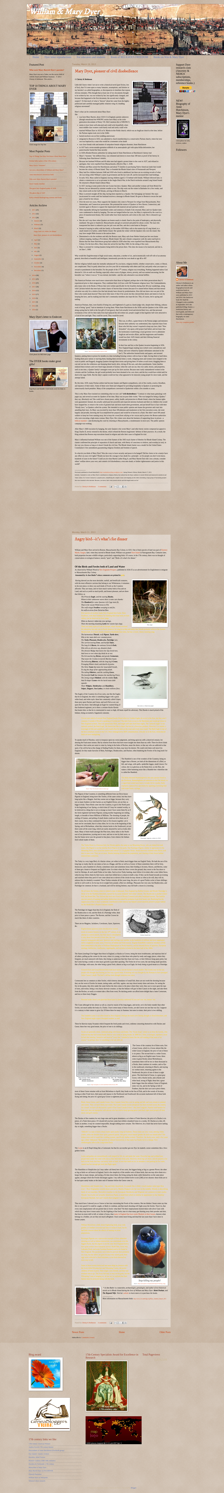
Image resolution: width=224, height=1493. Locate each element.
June (36, 248)
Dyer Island (135, 553)
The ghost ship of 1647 (37, 193)
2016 (34, 283)
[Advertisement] (121, 511)
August (36, 255)
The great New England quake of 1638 (42, 188)
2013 (34, 218)
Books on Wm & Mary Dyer (168, 57)
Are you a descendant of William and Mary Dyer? (46, 170)
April (36, 240)
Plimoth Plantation (35, 1474)
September (38, 259)
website (126, 1293)
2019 (34, 294)
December (37, 270)
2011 (34, 210)
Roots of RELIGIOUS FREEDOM (129, 57)
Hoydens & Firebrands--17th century (41, 1464)
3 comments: (102, 487)
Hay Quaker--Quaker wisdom (39, 1454)
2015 (34, 279)
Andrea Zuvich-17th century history (41, 1447)
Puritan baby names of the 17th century (42, 161)
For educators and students (91, 57)
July (35, 251)
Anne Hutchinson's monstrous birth (41, 175)
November (38, 267)
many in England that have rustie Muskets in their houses (134, 1214)
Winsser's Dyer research (37, 1481)
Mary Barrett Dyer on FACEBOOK (41, 1471)
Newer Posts (78, 1332)
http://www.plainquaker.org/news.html (98, 351)
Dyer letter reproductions (58, 57)
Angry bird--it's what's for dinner (101, 539)
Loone (80, 1148)
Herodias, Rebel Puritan (37, 1457)
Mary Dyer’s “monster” (37, 165)
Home (36, 57)
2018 (34, 290)
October (37, 263)
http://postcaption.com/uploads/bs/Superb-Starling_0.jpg (151, 1283)
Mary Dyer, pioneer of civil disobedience (106, 71)
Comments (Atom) (87, 1337)
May (36, 244)
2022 (34, 306)
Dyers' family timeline (37, 184)
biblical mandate (81, 421)
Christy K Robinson (186, 280)
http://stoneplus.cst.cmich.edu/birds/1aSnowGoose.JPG (104, 1084)
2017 (34, 287)
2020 (34, 298)
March (36, 228)
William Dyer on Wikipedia (38, 1478)
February (37, 224)
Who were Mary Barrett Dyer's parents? (46, 70)
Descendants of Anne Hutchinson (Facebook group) (46, 1450)
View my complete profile (185, 322)
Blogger (133, 1488)
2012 (34, 214)
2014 (34, 275)
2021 (34, 302)
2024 (34, 310)
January (37, 221)
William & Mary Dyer (64, 12)
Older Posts (165, 1332)
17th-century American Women (39, 1444)
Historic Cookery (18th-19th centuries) (42, 1461)
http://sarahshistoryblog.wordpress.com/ (111, 472)
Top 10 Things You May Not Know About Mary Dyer (47, 156)
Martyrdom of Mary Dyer (37, 1467)
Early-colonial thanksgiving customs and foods (45, 197)
